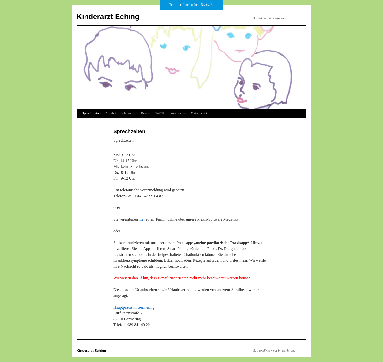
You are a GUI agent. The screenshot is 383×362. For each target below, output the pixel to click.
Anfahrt (111, 113)
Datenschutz (200, 113)
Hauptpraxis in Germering (133, 307)
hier (142, 219)
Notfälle (160, 113)
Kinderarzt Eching (108, 16)
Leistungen (128, 113)
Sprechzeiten (91, 113)
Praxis (145, 113)
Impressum (178, 113)
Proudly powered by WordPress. (276, 350)
